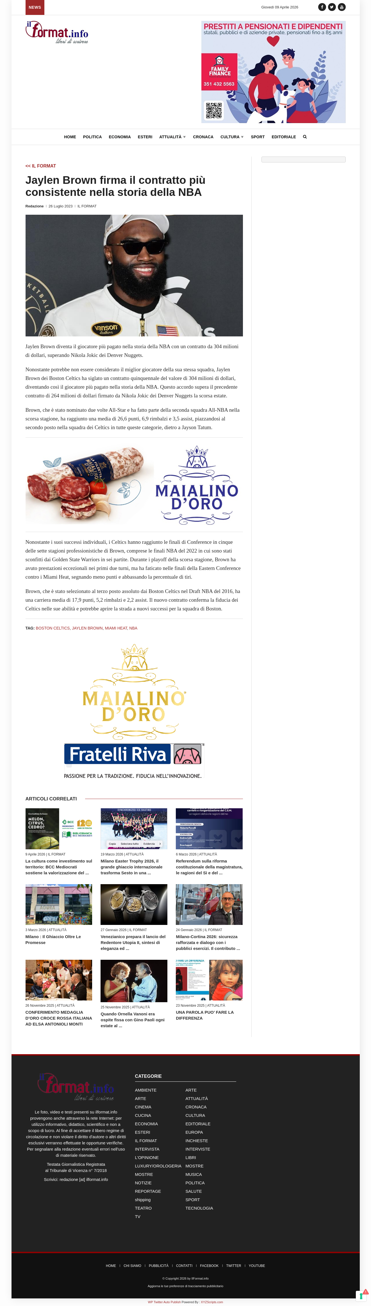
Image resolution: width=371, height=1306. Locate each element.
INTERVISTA (147, 1149)
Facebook (209, 1266)
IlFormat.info (200, 1278)
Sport (258, 137)
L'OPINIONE (147, 1157)
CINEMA (143, 1106)
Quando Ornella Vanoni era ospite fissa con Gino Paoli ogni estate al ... (133, 1019)
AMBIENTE (146, 1090)
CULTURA (195, 1115)
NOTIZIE (143, 1182)
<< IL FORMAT (41, 166)
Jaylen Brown (87, 628)
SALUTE (194, 1191)
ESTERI (142, 1132)
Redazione (35, 206)
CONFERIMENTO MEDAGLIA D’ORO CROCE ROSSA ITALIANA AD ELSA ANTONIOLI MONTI (59, 1018)
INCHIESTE (197, 1140)
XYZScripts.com (212, 1302)
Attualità (172, 137)
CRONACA (196, 1106)
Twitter (233, 1266)
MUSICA (194, 1174)
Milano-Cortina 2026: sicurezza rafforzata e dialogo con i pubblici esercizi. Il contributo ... (208, 942)
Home (70, 137)
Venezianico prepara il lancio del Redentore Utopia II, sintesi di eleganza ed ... (133, 942)
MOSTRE (195, 1166)
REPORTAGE (148, 1191)
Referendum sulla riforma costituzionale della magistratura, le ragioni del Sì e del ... (209, 867)
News (35, 7)
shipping (143, 1199)
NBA (133, 628)
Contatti (184, 1266)
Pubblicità (159, 1266)
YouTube (257, 1266)
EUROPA (194, 1132)
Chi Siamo (132, 1266)
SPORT (193, 1199)
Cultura (232, 137)
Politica (92, 137)
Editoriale (284, 137)
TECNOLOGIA (199, 1208)
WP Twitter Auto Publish (164, 1302)
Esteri (145, 137)
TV (137, 1216)
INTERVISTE (198, 1149)
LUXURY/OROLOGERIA (158, 1166)
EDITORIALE (198, 1123)
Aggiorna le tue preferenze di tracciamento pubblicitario (185, 1286)
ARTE (191, 1090)
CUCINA (143, 1115)
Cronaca (203, 137)
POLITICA (195, 1182)
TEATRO (143, 1208)
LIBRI (191, 1157)
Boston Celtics (53, 628)
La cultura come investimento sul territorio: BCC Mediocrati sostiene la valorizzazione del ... (59, 867)
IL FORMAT (87, 206)
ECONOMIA (146, 1123)
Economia (120, 137)
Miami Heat (116, 628)
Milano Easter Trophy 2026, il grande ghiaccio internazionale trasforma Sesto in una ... (131, 867)
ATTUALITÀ (135, 854)
